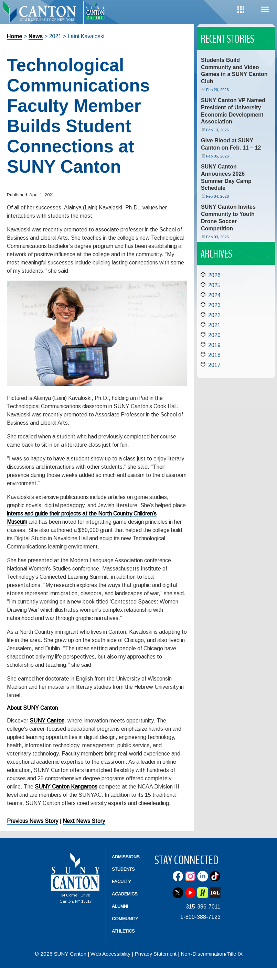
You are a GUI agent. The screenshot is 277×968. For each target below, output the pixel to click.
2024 (214, 295)
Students (123, 869)
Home (14, 36)
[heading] (41, 16)
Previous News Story (32, 821)
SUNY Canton (47, 721)
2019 (214, 345)
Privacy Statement (156, 954)
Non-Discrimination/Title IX (212, 954)
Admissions (126, 856)
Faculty (121, 881)
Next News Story (84, 821)
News (36, 36)
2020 (214, 335)
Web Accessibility (110, 954)
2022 (214, 315)
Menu (265, 9)
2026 (214, 275)
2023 (214, 305)
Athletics (123, 931)
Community (125, 918)
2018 (214, 355)
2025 (214, 285)
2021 (214, 325)
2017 (214, 365)
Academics (125, 893)
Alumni (120, 906)
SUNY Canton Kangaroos (66, 787)
